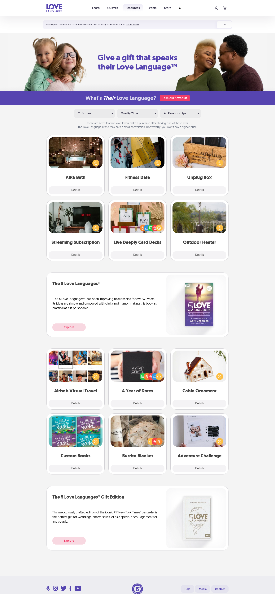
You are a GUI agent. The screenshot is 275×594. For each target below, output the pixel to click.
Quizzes (112, 8)
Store (167, 8)
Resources (133, 8)
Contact (220, 589)
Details (75, 190)
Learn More (132, 24)
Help (187, 589)
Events (151, 8)
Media (203, 589)
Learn (96, 8)
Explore (69, 327)
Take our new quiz (174, 98)
